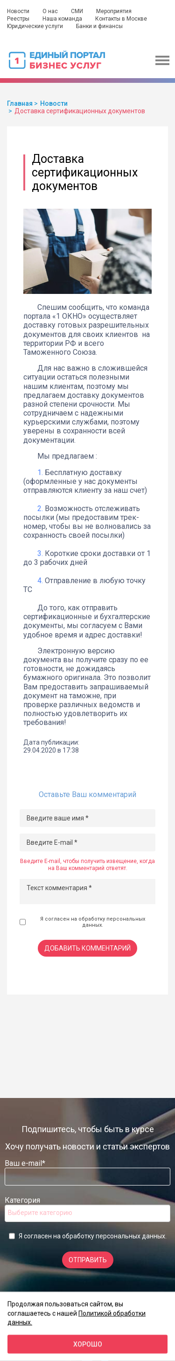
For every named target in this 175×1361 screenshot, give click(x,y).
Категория (22, 1200)
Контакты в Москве (121, 18)
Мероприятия (114, 11)
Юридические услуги (35, 26)
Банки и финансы (99, 26)
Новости (18, 11)
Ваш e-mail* (25, 1163)
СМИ (77, 11)
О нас (50, 11)
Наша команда (62, 18)
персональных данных (130, 1236)
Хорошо (87, 1344)
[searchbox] (45, 1212)
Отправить (88, 1260)
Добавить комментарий (87, 948)
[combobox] (87, 1213)
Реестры (18, 18)
